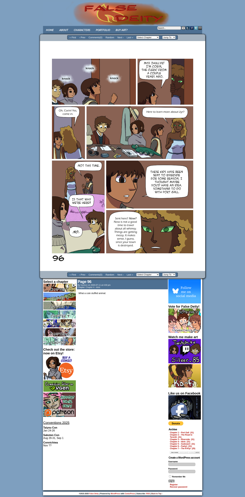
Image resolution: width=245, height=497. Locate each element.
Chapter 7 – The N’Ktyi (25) (182, 448)
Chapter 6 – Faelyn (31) (181, 446)
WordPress (115, 494)
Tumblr (188, 28)
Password (173, 469)
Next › (120, 37)
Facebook (192, 28)
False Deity (122, 10)
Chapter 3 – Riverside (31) (182, 439)
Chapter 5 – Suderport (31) (182, 444)
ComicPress (130, 494)
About (63, 29)
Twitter (196, 28)
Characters (82, 29)
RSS (148, 494)
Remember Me (177, 477)
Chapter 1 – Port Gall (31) (182, 432)
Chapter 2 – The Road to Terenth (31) (181, 436)
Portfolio (103, 29)
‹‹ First (72, 37)
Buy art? (121, 29)
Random (110, 37)
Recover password (178, 487)
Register (174, 485)
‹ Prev (82, 37)
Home (50, 29)
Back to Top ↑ (157, 494)
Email (200, 28)
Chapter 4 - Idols (93, 287)
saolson (84, 285)
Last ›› (130, 37)
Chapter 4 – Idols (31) (180, 442)
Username (173, 461)
